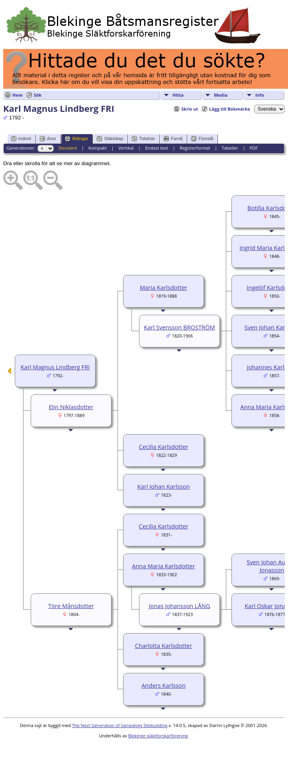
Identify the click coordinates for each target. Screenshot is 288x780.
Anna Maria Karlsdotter (163, 566)
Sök (38, 95)
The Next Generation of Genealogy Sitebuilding (120, 725)
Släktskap (110, 139)
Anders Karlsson (163, 685)
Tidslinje (143, 139)
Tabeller (229, 148)
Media (220, 95)
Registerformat (195, 148)
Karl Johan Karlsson (163, 486)
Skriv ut (189, 109)
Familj (173, 139)
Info (259, 95)
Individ (21, 139)
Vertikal (126, 148)
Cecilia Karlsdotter (163, 446)
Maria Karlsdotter (163, 287)
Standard (67, 148)
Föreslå (202, 139)
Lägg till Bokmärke (229, 109)
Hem (17, 95)
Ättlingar (76, 139)
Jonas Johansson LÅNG (179, 606)
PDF (254, 148)
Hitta (178, 95)
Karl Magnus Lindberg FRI (55, 367)
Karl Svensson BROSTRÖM (179, 327)
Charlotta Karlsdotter (163, 645)
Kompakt (97, 148)
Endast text (156, 148)
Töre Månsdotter (71, 606)
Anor (48, 139)
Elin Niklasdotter (71, 407)
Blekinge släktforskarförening (158, 736)
